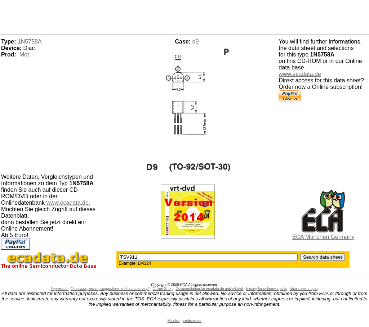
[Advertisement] (184, 16)
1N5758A (30, 41)
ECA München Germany (323, 237)
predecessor (191, 321)
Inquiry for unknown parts (266, 289)
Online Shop (163, 289)
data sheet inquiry (304, 289)
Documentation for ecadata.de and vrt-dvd (209, 289)
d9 (195, 41)
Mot (24, 54)
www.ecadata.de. (68, 203)
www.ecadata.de (300, 74)
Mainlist (174, 321)
